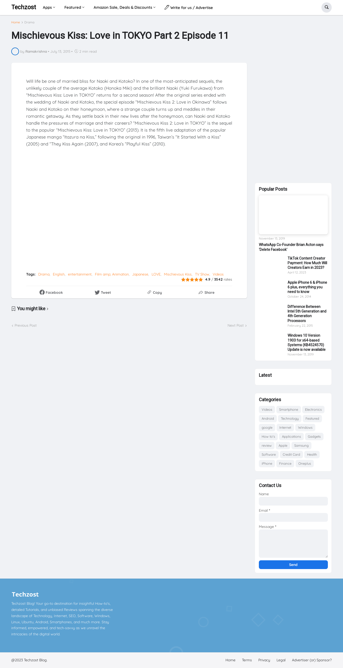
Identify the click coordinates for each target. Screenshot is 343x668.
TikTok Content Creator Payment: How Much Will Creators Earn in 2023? (307, 263)
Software (269, 454)
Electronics (313, 409)
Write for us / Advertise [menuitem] (189, 7)
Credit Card (291, 454)
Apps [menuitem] (47, 7)
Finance (285, 463)
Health (312, 454)
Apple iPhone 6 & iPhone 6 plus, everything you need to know (307, 287)
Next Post (236, 325)
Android (268, 418)
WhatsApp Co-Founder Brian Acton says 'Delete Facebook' (291, 247)
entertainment (80, 274)
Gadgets (314, 436)
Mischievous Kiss (178, 274)
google (267, 427)
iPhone (267, 463)
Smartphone (288, 409)
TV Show (202, 274)
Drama (29, 22)
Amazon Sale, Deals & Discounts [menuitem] (123, 7)
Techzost (23, 7)
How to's (268, 436)
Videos (218, 274)
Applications (291, 436)
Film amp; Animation (112, 274)
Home (15, 22)
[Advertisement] (293, 98)
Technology (290, 418)
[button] (326, 7)
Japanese (140, 274)
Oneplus (304, 463)
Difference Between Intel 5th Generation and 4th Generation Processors (307, 314)
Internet (285, 427)
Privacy (264, 660)
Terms (247, 660)
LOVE (156, 274)
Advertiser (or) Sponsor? (312, 660)
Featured (312, 418)
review (267, 445)
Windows (305, 427)
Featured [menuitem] (72, 7)
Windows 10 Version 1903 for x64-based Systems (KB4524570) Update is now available (307, 342)
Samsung (301, 445)
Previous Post (26, 325)
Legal (281, 660)
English (59, 274)
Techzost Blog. (35, 660)
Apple (283, 445)
